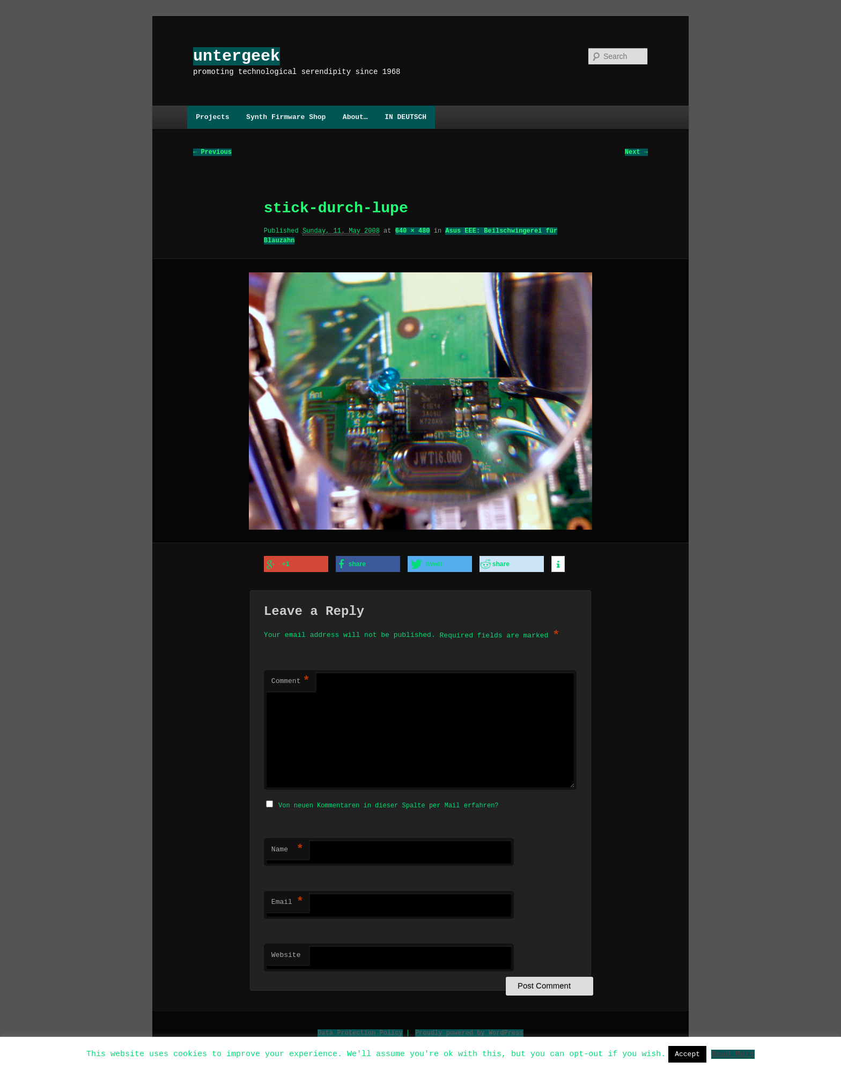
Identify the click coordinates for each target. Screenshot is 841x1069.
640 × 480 (412, 231)
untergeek (236, 56)
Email (287, 901)
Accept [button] (687, 1054)
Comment (290, 681)
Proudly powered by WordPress (469, 1031)
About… (355, 117)
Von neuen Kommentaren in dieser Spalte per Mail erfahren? (388, 803)
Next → (636, 152)
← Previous (212, 152)
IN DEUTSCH (405, 117)
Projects (212, 117)
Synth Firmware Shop (286, 117)
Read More (733, 1053)
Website (286, 954)
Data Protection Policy (360, 1031)
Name (287, 848)
